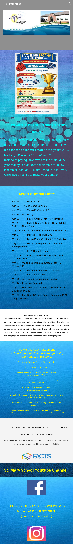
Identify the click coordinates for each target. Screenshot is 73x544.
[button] (3, 3)
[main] (36, 152)
